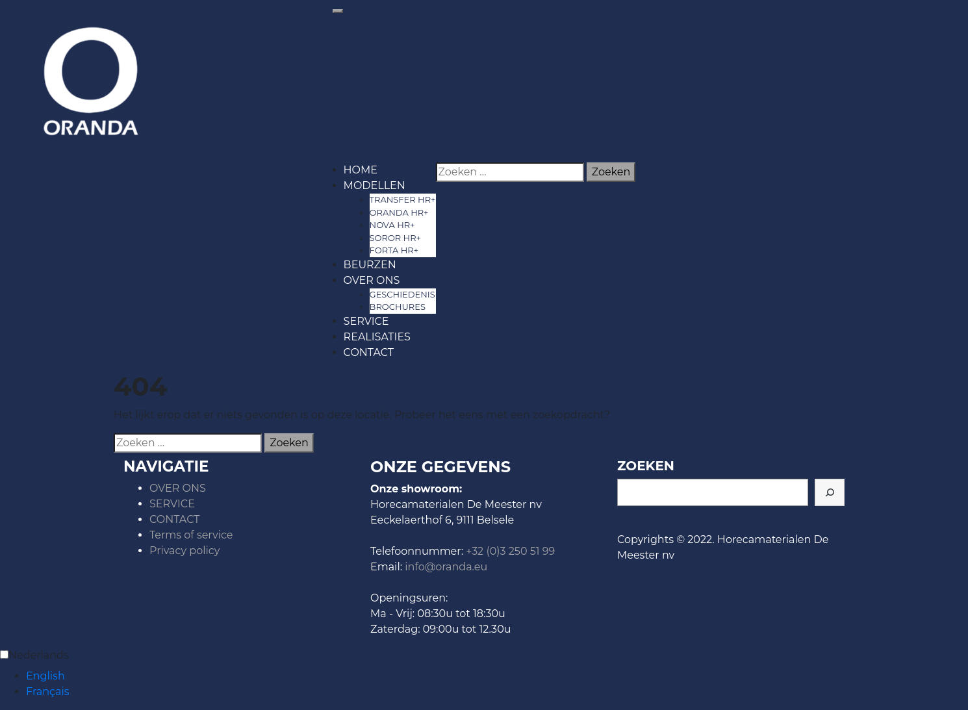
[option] (497, 676)
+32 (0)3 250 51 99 (510, 551)
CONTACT (369, 352)
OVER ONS (372, 280)
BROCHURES (398, 306)
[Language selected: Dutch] (484, 674)
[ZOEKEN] (830, 492)
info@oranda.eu (446, 567)
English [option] (45, 676)
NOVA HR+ (392, 225)
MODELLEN (374, 185)
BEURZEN (370, 265)
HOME (360, 170)
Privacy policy (184, 550)
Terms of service (191, 535)
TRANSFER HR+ (403, 199)
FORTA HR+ (394, 250)
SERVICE (366, 321)
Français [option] (48, 691)
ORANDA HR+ (399, 212)
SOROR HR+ (395, 238)
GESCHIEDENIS (402, 294)
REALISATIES (377, 337)
